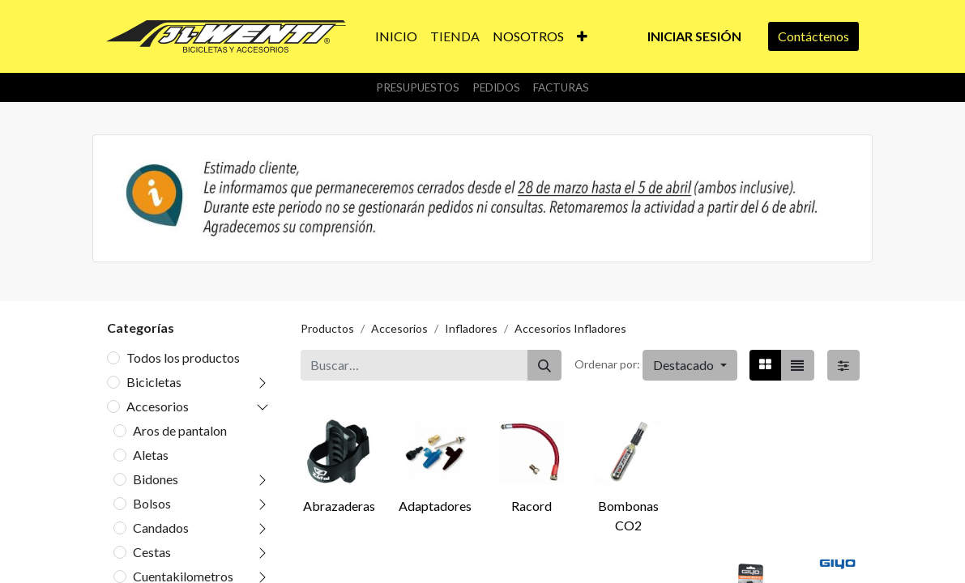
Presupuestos (417, 87)
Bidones (155, 479)
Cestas (152, 552)
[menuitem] (396, 36)
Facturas (561, 87)
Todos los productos (183, 357)
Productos (327, 328)
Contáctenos (813, 36)
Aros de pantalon (180, 430)
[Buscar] (544, 365)
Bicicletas (153, 381)
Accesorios (157, 406)
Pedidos (496, 87)
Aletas (151, 454)
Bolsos (152, 503)
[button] (582, 36)
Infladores (471, 328)
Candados (161, 527)
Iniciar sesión (694, 36)
